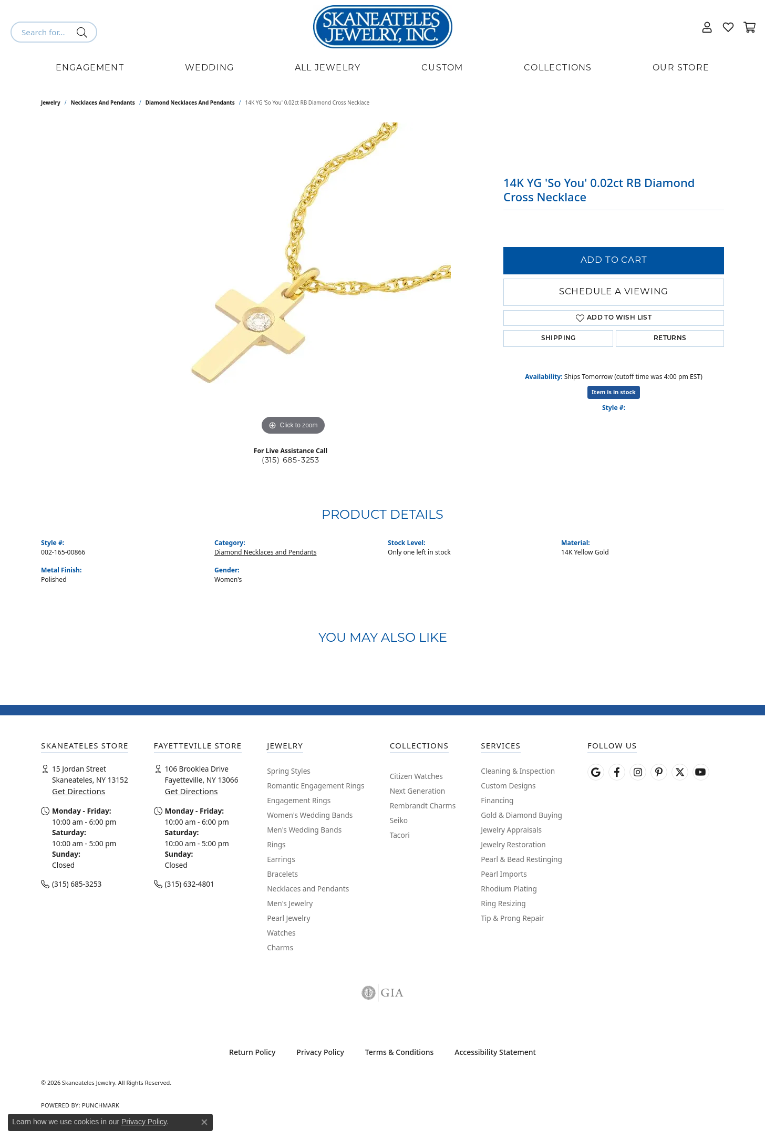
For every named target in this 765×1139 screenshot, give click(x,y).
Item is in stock (614, 392)
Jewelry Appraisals (511, 830)
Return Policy (252, 1052)
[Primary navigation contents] (382, 68)
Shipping (558, 338)
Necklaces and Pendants (103, 102)
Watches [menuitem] (281, 933)
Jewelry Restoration (513, 844)
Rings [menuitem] (276, 844)
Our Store (681, 68)
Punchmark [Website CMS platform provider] (100, 1105)
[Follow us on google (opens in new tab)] (595, 772)
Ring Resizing (503, 903)
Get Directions (78, 791)
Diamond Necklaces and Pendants (190, 102)
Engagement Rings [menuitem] (298, 800)
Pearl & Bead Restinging (521, 859)
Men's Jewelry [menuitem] (290, 903)
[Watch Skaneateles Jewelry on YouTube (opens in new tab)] (700, 772)
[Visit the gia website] (382, 993)
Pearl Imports (504, 874)
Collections (558, 68)
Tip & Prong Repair (512, 918)
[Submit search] (83, 32)
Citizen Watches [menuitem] (416, 776)
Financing (497, 800)
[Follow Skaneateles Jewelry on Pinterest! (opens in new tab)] (658, 772)
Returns (670, 338)
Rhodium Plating (509, 889)
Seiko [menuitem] (399, 820)
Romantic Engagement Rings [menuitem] (315, 786)
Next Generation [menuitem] (418, 791)
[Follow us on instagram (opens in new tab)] (637, 772)
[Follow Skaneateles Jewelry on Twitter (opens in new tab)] (679, 772)
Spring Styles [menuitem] (289, 771)
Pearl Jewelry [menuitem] (288, 918)
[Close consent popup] (204, 1122)
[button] (707, 26)
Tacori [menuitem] (400, 835)
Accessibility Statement (495, 1052)
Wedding (209, 68)
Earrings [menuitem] (281, 859)
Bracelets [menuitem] (282, 874)
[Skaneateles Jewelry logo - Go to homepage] (382, 27)
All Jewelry (327, 68)
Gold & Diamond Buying (521, 815)
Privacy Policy (320, 1052)
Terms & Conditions (399, 1052)
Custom (442, 68)
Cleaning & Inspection (518, 771)
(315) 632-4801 (189, 884)
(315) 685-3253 (290, 461)
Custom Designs (508, 786)
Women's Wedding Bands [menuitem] (310, 815)
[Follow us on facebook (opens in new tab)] (616, 772)
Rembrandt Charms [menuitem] (423, 805)
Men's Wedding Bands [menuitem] (304, 830)
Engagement (90, 68)
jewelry (50, 102)
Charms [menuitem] (280, 947)
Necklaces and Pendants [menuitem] (308, 889)
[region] (293, 280)
